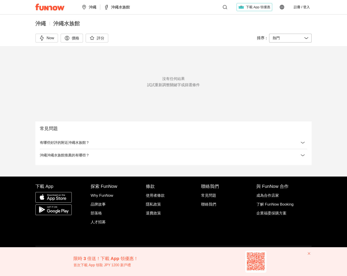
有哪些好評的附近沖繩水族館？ (173, 142)
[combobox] (290, 38)
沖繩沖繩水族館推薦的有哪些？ (173, 155)
